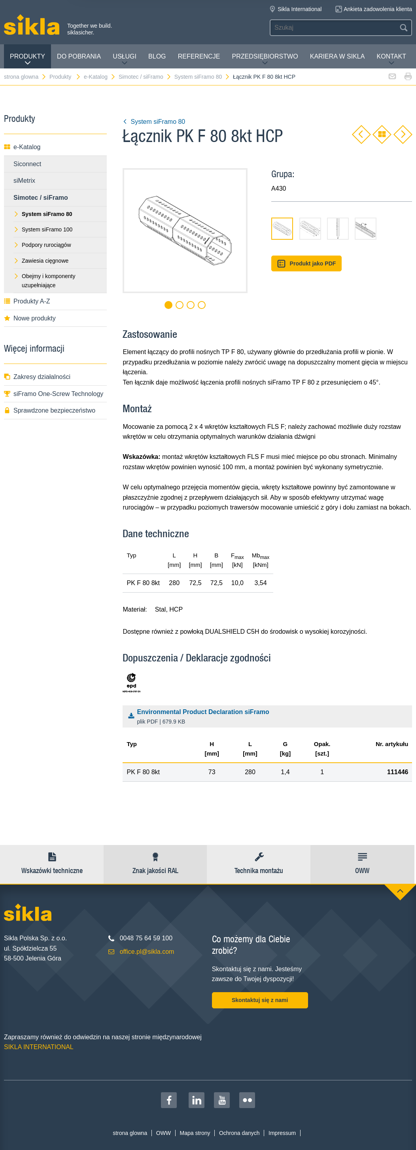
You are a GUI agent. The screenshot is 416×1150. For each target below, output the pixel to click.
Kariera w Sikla (337, 56)
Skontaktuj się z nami (260, 1000)
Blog (157, 56)
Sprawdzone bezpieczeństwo (49, 410)
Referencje (199, 56)
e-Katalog (100, 77)
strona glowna (25, 77)
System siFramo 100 (42, 229)
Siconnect (27, 164)
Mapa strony (195, 1133)
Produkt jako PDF (306, 264)
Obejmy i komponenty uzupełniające (44, 280)
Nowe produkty (30, 318)
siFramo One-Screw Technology (53, 393)
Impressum (282, 1133)
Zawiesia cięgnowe (40, 261)
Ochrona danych (239, 1133)
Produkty (27, 59)
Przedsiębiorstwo (265, 59)
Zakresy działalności (37, 376)
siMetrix (24, 180)
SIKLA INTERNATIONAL (39, 1047)
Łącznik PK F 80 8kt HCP (264, 77)
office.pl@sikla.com (147, 951)
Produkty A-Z (27, 301)
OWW (163, 1133)
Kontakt (391, 59)
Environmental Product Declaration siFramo (269, 717)
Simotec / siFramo (145, 77)
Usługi (124, 59)
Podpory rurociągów (42, 245)
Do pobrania (79, 56)
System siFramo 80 (202, 77)
